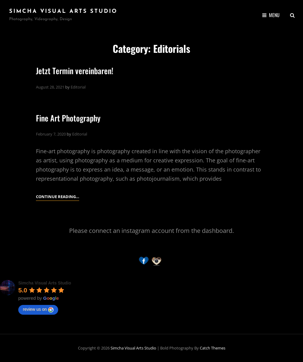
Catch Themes (212, 348)
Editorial (78, 87)
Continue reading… (57, 197)
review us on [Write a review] (38, 309)
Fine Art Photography (68, 118)
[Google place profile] (44, 283)
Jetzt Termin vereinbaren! (74, 71)
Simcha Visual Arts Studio (63, 11)
